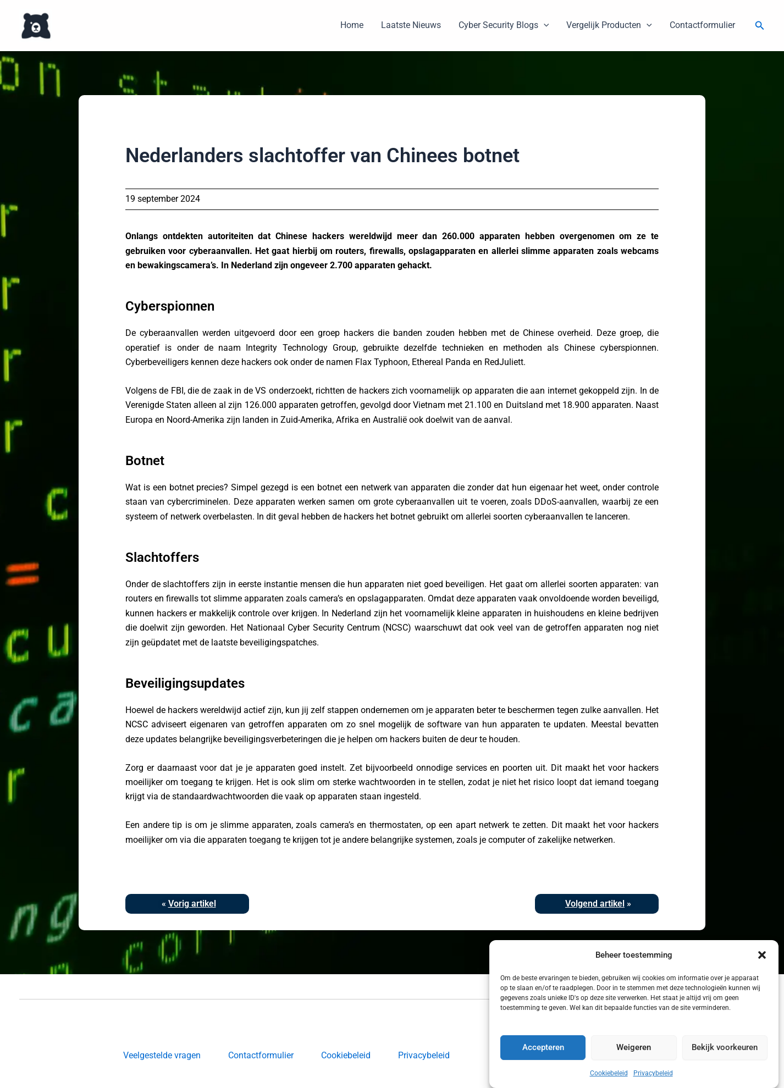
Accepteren (543, 1066)
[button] (762, 973)
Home (351, 25)
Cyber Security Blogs (504, 25)
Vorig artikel (192, 903)
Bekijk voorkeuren (725, 1066)
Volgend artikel (595, 903)
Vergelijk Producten (609, 25)
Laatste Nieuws (411, 25)
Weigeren (633, 1066)
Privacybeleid (424, 1055)
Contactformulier (702, 25)
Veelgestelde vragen (162, 1055)
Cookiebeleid (346, 1055)
